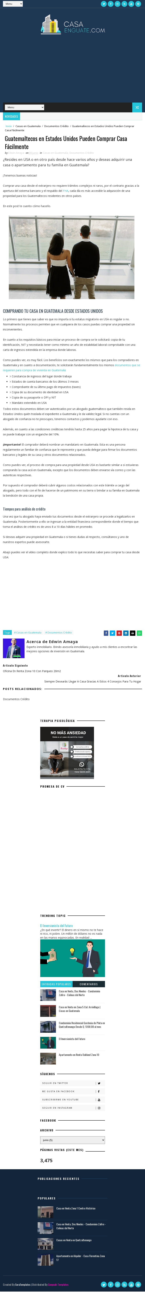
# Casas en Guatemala (27, 633)
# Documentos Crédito (58, 633)
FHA (65, 191)
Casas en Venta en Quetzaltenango (73, 1240)
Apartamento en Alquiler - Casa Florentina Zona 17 (80, 1258)
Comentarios (89, 985)
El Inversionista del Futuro (56, 926)
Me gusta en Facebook (73, 1092)
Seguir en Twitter (73, 1083)
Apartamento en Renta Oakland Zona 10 (79, 1055)
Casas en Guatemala (28, 126)
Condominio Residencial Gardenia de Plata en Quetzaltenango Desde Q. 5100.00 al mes (82, 1025)
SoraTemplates (22, 1285)
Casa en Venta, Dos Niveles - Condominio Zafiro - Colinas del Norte (79, 994)
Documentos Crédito (56, 126)
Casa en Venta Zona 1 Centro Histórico (75, 1209)
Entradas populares (56, 985)
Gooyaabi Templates (58, 1285)
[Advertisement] (72, 71)
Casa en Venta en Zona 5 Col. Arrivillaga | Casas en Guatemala (79, 1009)
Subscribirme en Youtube (73, 1100)
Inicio (9, 126)
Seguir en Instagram (73, 1108)
